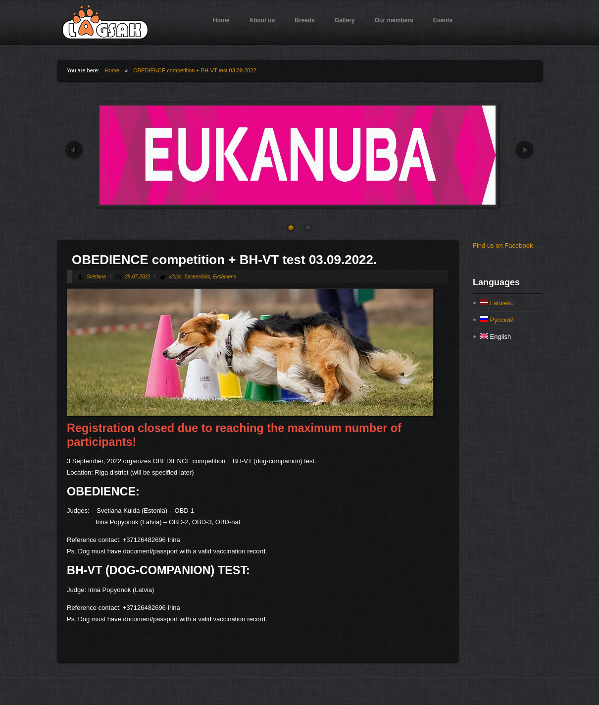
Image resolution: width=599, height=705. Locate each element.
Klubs (175, 276)
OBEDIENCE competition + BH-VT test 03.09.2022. (195, 70)
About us (262, 20)
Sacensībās (197, 276)
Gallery (345, 20)
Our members (394, 20)
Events (442, 20)
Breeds (305, 20)
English (495, 336)
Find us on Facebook (503, 245)
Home (221, 20)
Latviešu (497, 303)
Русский (497, 320)
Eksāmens (224, 276)
